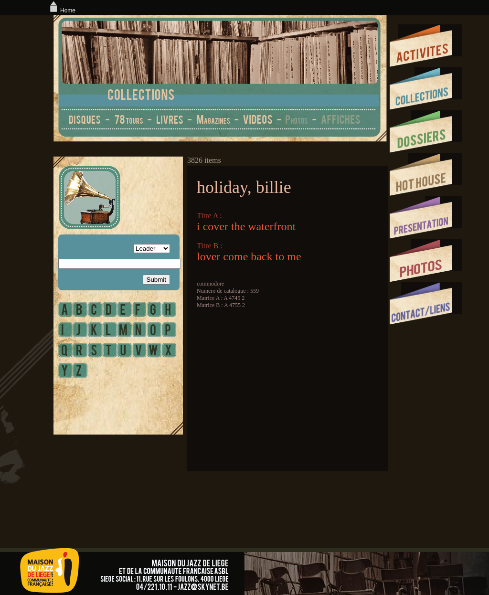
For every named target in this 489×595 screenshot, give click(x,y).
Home (61, 10)
